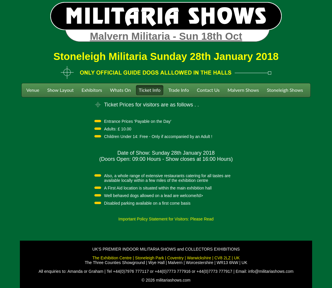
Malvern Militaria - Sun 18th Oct (166, 36)
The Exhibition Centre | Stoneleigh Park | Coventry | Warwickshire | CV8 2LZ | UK (166, 258)
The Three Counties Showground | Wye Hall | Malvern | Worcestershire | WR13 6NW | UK (166, 262)
